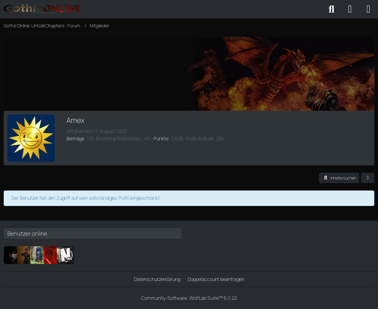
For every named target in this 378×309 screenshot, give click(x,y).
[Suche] (331, 9)
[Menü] (368, 9)
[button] (339, 178)
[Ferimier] (52, 255)
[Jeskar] (12, 255)
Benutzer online (27, 233)
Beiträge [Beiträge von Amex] (75, 138)
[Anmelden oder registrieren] (350, 9)
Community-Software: (189, 298)
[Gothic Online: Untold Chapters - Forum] (42, 9)
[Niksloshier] (66, 255)
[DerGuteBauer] (26, 255)
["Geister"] (39, 255)
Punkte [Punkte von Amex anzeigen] (161, 138)
